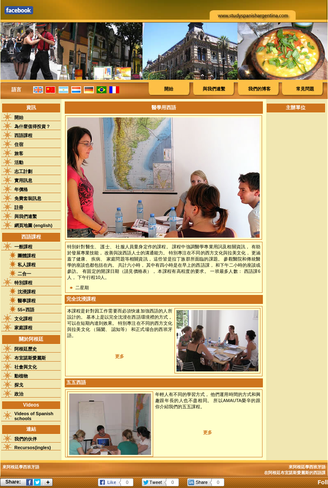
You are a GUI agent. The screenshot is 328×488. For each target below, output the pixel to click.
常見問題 (305, 88)
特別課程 (23, 282)
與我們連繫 (214, 88)
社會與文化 (25, 366)
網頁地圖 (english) (33, 225)
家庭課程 (23, 327)
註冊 (18, 207)
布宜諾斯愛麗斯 (30, 357)
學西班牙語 (315, 467)
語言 (16, 89)
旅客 (18, 153)
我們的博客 (259, 88)
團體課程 (27, 255)
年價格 (21, 189)
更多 (119, 356)
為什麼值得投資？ (32, 126)
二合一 (24, 273)
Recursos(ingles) (32, 447)
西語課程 (23, 135)
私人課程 (27, 264)
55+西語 (26, 309)
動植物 (21, 375)
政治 (18, 393)
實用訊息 (23, 180)
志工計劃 (23, 171)
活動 (18, 162)
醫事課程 (27, 300)
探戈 (18, 384)
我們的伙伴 (25, 438)
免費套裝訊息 (27, 198)
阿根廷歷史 (25, 348)
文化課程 (23, 318)
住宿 (18, 144)
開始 (168, 88)
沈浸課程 (27, 291)
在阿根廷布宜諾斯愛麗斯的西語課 (295, 472)
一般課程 (23, 246)
